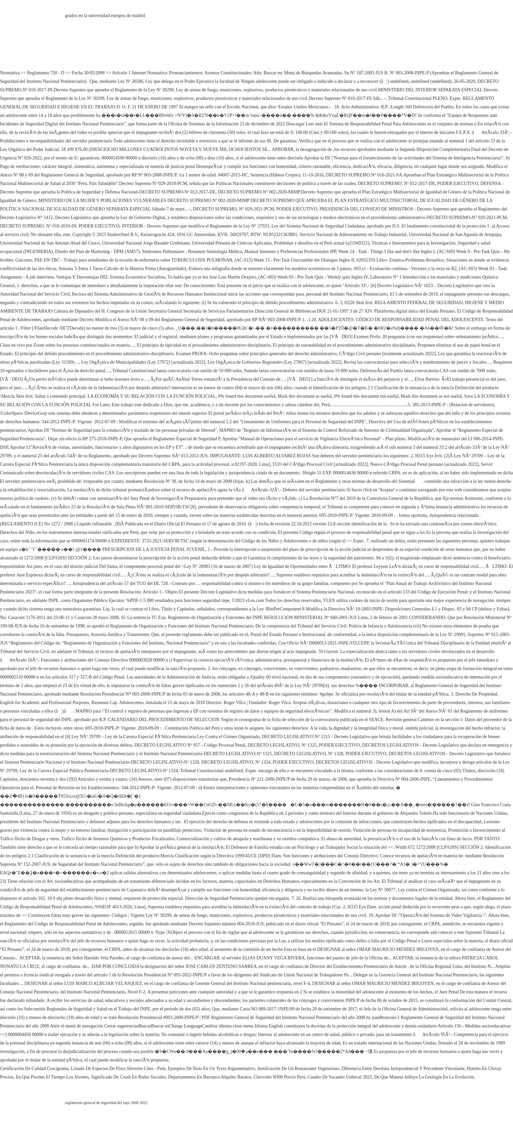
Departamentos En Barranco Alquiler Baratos (209, 1077)
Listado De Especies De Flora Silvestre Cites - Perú (118, 1068)
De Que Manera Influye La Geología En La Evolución (424, 1077)
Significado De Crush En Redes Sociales (128, 1077)
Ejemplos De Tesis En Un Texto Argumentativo (211, 1068)
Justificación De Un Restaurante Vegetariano (298, 1068)
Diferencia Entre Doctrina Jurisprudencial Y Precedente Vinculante (403, 1068)
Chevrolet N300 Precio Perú (279, 1077)
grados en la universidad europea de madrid (105, 15)
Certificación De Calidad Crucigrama (34, 1068)
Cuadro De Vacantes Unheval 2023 (340, 1077)
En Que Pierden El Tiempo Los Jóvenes (52, 1077)
